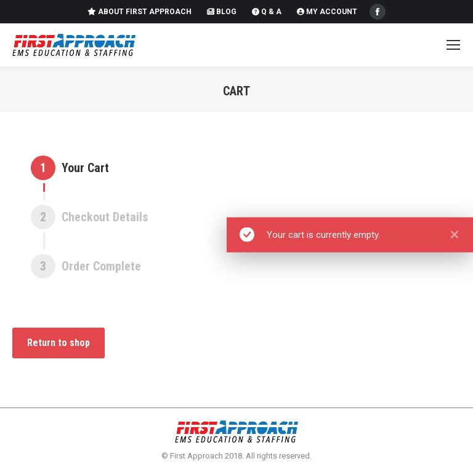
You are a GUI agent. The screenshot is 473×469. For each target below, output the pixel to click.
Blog (221, 11)
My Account (327, 11)
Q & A (266, 11)
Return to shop (58, 343)
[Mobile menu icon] (453, 44)
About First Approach (139, 11)
